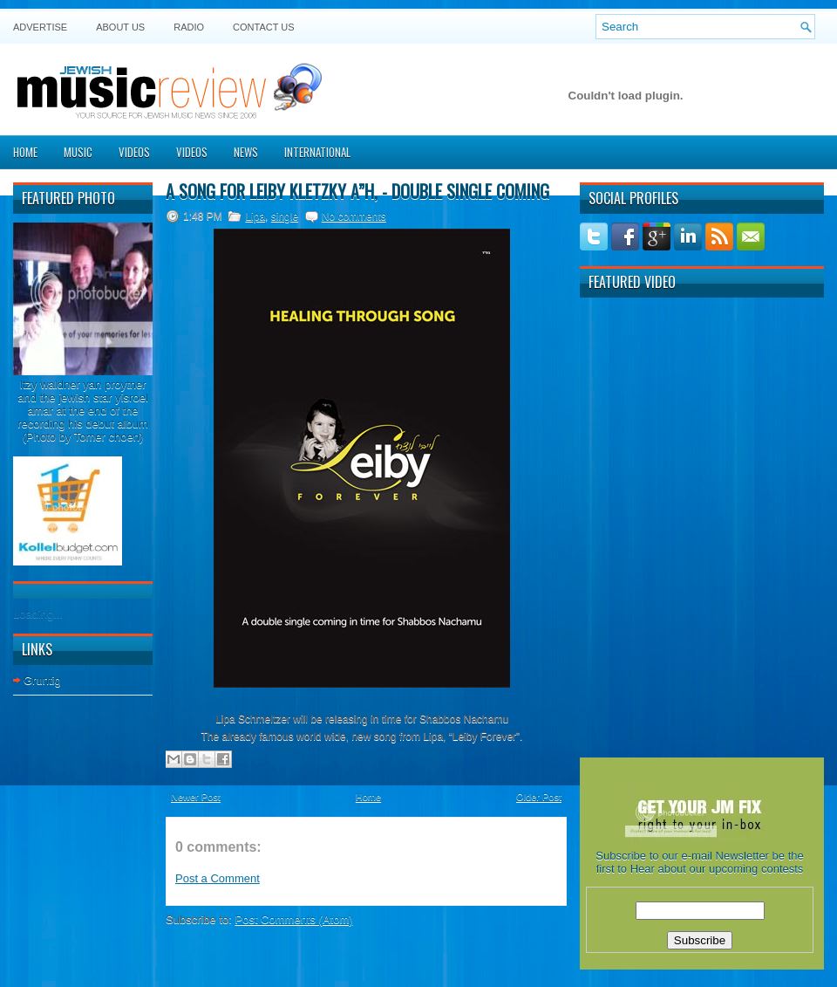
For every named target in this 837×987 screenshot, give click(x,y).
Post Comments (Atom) (294, 919)
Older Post (538, 797)
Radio (189, 27)
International (317, 152)
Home (25, 152)
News (246, 152)
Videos (134, 152)
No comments (354, 216)
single (284, 216)
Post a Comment (217, 878)
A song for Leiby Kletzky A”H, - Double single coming (357, 191)
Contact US (264, 27)
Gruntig (42, 680)
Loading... (38, 613)
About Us (120, 27)
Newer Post (196, 797)
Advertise (40, 27)
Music (78, 152)
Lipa (255, 216)
